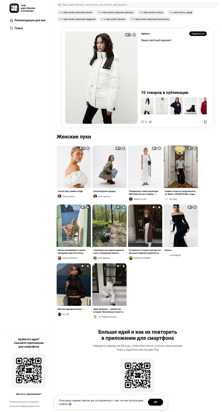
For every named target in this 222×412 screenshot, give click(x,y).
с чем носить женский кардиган (77, 19)
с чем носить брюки (113, 19)
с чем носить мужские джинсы (116, 12)
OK (155, 402)
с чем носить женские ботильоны (150, 19)
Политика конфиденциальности (24, 406)
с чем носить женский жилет (75, 12)
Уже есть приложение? (29, 394)
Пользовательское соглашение (24, 402)
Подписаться (198, 34)
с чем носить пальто (151, 12)
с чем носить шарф (180, 12)
